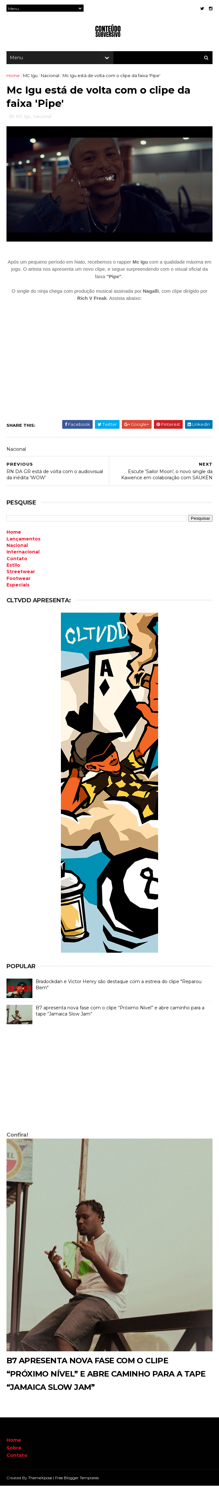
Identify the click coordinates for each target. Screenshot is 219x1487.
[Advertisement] (109, 1080)
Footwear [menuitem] (18, 580)
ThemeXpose (40, 1478)
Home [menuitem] (13, 533)
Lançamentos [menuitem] (23, 540)
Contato (16, 1456)
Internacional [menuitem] (23, 553)
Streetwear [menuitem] (20, 573)
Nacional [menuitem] (17, 547)
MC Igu (30, 76)
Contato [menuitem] (16, 560)
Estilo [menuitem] (13, 566)
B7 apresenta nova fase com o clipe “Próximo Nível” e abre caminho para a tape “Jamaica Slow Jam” (106, 1375)
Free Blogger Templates (77, 1478)
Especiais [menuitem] (17, 586)
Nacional (50, 76)
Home (13, 76)
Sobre (13, 1449)
